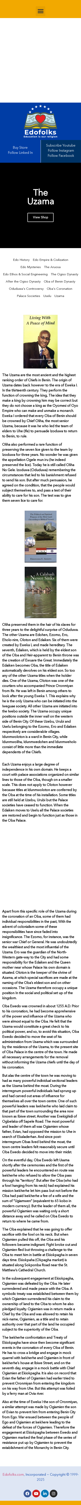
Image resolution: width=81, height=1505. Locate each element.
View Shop (40, 217)
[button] (40, 11)
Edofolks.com (13, 1475)
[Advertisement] (40, 60)
